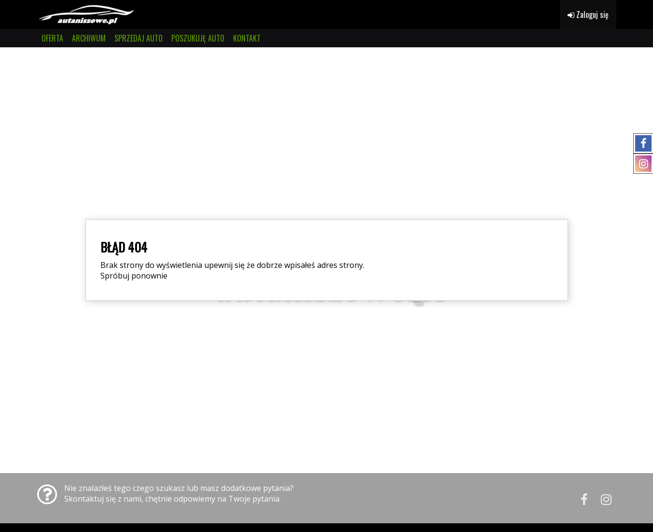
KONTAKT (247, 38)
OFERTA (52, 38)
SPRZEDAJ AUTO (138, 38)
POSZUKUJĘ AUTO (197, 38)
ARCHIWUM (89, 38)
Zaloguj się (588, 14)
